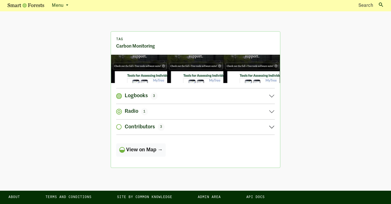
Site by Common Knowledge (144, 197)
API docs (255, 197)
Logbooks (137, 96)
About (14, 197)
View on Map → (141, 150)
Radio (132, 111)
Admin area (209, 197)
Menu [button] (58, 5)
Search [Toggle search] (370, 5)
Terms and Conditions (69, 197)
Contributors (140, 127)
